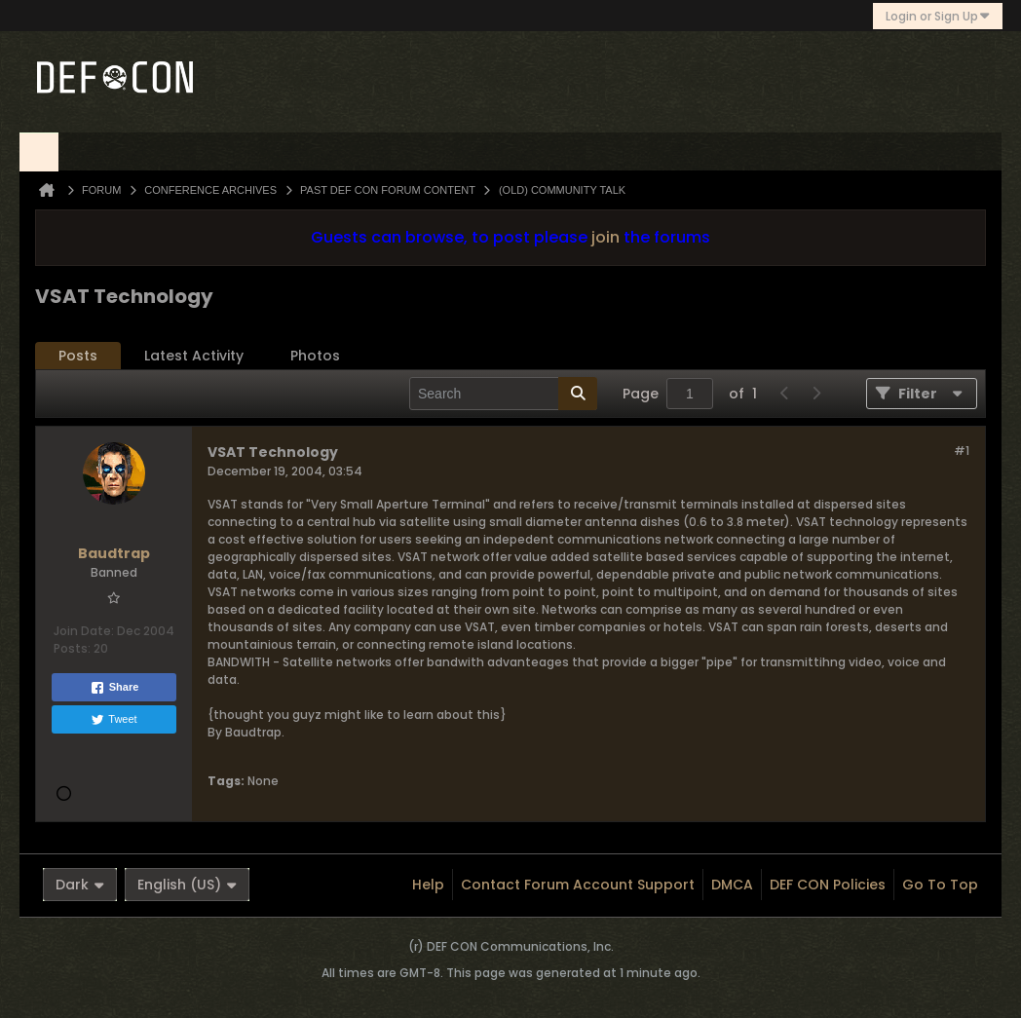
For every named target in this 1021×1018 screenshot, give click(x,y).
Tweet (113, 720)
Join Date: (84, 630)
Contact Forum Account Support (578, 884)
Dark (80, 884)
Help (428, 884)
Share (114, 688)
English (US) (187, 884)
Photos (315, 355)
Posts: (72, 648)
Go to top (940, 884)
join (605, 237)
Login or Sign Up (938, 16)
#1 (961, 450)
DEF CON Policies (828, 884)
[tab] (78, 356)
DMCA (732, 884)
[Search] (503, 393)
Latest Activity (194, 355)
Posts (77, 355)
